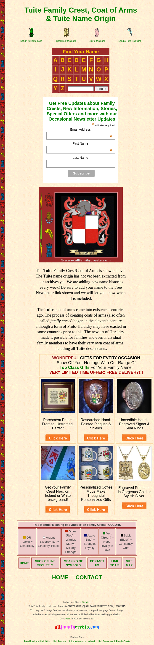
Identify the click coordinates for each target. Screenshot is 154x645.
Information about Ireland (82, 641)
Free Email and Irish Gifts (37, 641)
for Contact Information (82, 618)
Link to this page (97, 41)
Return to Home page (31, 41)
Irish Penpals (59, 641)
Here (67, 618)
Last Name (80, 157)
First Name (92, 143)
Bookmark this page (66, 41)
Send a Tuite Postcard (129, 41)
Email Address (91, 129)
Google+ (86, 602)
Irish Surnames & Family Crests (114, 641)
